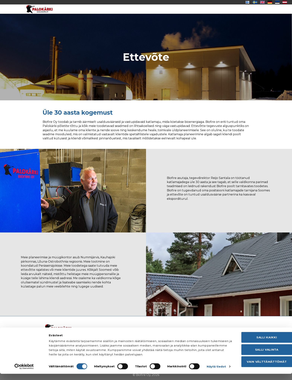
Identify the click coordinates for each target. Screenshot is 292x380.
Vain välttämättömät (261, 362)
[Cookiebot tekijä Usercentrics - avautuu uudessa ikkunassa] (24, 373)
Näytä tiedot (58, 372)
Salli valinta (260, 350)
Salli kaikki (261, 338)
